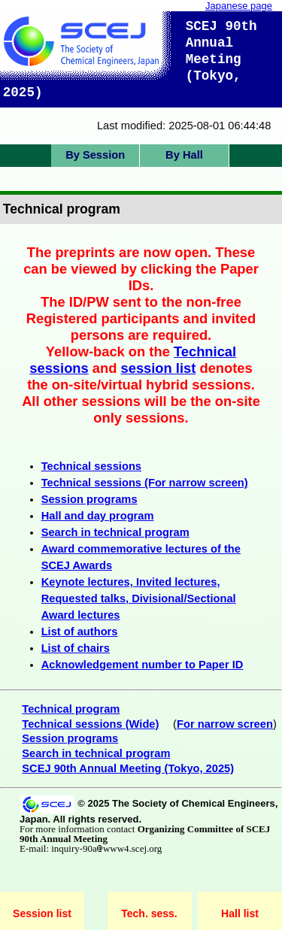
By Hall (184, 155)
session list (158, 368)
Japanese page (238, 5)
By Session (95, 155)
